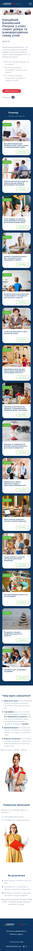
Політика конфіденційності (16, 931)
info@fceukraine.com (13, 946)
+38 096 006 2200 (16, 942)
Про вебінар (22, 151)
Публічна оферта (16, 934)
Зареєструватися (11, 91)
